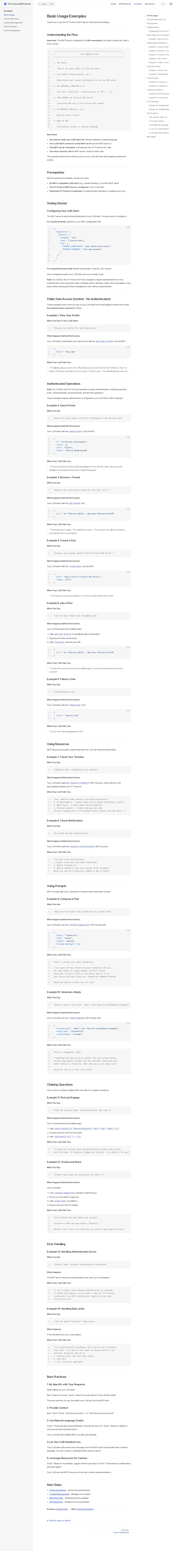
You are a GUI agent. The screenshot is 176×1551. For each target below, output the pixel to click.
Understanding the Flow (156, 19)
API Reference (56, 1502)
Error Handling (152, 101)
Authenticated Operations (157, 43)
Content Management (59, 1494)
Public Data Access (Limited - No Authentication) (159, 35)
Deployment (62, 1509)
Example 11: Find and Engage (159, 94)
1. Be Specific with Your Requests (159, 117)
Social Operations (57, 1490)
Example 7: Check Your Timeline (159, 70)
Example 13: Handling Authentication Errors (159, 105)
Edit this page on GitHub (58, 1521)
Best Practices (152, 113)
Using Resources (153, 66)
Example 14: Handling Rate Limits (159, 109)
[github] (171, 4)
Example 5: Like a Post (158, 58)
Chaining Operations (155, 90)
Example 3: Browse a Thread (159, 51)
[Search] (46, 3)
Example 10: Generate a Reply (159, 86)
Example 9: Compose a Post (159, 82)
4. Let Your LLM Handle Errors (159, 129)
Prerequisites (152, 23)
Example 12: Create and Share (159, 98)
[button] (16, 11)
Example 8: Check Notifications (159, 74)
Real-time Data (56, 1498)
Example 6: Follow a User (159, 62)
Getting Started (153, 27)
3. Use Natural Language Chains (159, 125)
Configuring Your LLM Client (159, 31)
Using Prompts (152, 78)
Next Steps (151, 137)
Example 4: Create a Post (159, 55)
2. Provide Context (156, 121)
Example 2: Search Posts (159, 47)
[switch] (163, 4)
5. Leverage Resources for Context (159, 133)
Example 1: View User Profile (159, 39)
